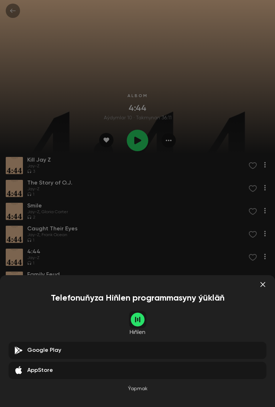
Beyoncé (50, 281)
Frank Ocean (54, 235)
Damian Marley (57, 304)
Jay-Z (33, 166)
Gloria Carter (55, 212)
